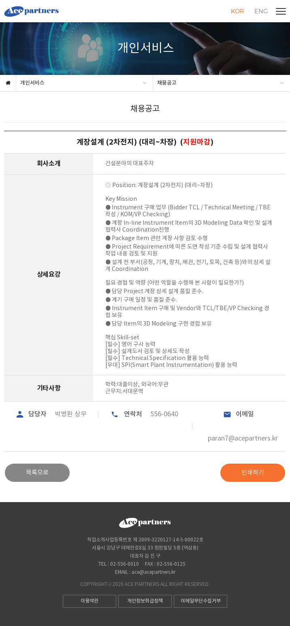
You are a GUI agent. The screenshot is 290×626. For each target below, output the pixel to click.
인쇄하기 (252, 472)
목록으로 (37, 472)
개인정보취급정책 (145, 601)
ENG (261, 11)
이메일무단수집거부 (201, 601)
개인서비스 (32, 83)
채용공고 (167, 83)
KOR (237, 11)
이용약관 (89, 601)
